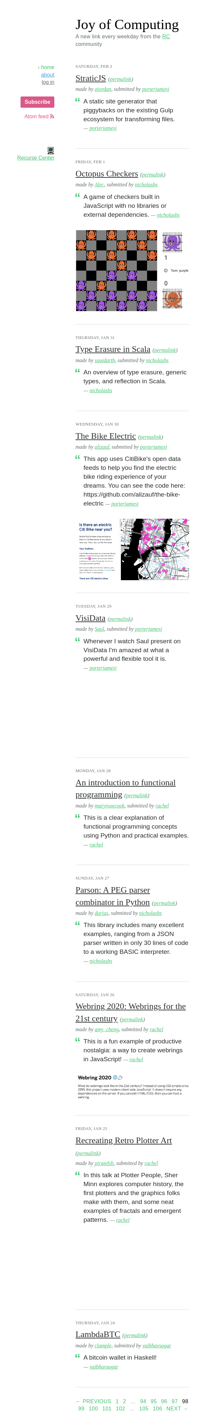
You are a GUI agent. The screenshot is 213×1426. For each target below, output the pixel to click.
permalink (121, 79)
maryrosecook (110, 805)
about (47, 75)
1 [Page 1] (117, 1401)
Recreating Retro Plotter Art (124, 1140)
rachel (162, 805)
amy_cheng (107, 1029)
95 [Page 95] (154, 1401)
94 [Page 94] (143, 1401)
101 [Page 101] (107, 1408)
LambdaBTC (98, 1334)
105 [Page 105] (143, 1408)
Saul (99, 629)
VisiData (90, 618)
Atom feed (39, 116)
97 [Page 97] (175, 1401)
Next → (177, 1408)
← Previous (93, 1401)
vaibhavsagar (156, 1345)
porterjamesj (155, 89)
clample (103, 1345)
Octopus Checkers (107, 173)
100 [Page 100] (93, 1408)
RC (166, 36)
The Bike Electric (106, 436)
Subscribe (37, 102)
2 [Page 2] (124, 1401)
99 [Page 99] (81, 1408)
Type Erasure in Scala (113, 349)
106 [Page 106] (157, 1408)
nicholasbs (146, 184)
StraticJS (91, 78)
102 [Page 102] (120, 1408)
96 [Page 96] (164, 1401)
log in (48, 82)
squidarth (105, 360)
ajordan (103, 89)
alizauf (102, 447)
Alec (99, 184)
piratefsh (104, 1163)
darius (101, 913)
